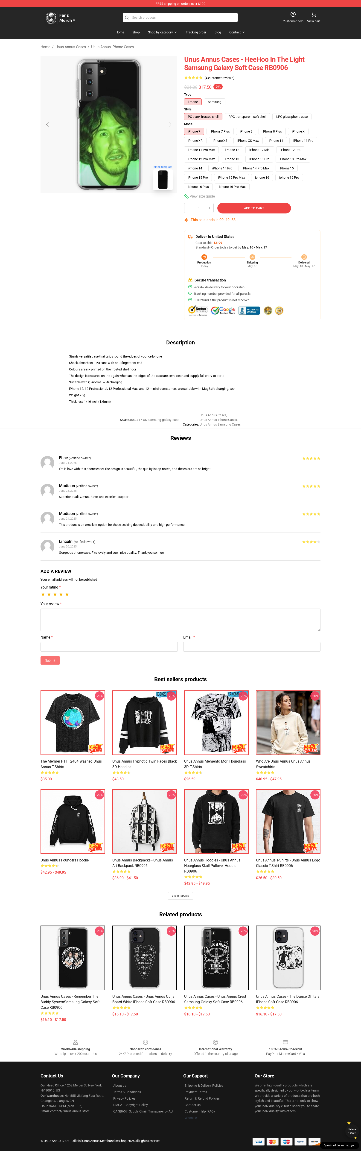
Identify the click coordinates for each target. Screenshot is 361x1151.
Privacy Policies (124, 1098)
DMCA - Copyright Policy (130, 1105)
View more (180, 895)
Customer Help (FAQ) (200, 1111)
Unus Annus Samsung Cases (220, 424)
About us (119, 1085)
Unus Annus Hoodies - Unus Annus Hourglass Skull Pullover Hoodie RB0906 (212, 865)
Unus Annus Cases (70, 47)
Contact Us (193, 1105)
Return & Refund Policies (202, 1098)
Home (45, 47)
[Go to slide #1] (97, 203)
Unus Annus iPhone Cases (112, 47)
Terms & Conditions (127, 1092)
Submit (50, 660)
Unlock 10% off (352, 1131)
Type (187, 94)
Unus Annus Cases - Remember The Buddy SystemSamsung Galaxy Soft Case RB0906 (70, 1002)
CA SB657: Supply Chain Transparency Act (143, 1111)
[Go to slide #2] (121, 203)
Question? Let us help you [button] (339, 1145)
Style (188, 109)
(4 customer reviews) (219, 78)
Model (188, 124)
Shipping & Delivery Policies (204, 1085)
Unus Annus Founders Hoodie (65, 860)
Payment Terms (196, 1092)
